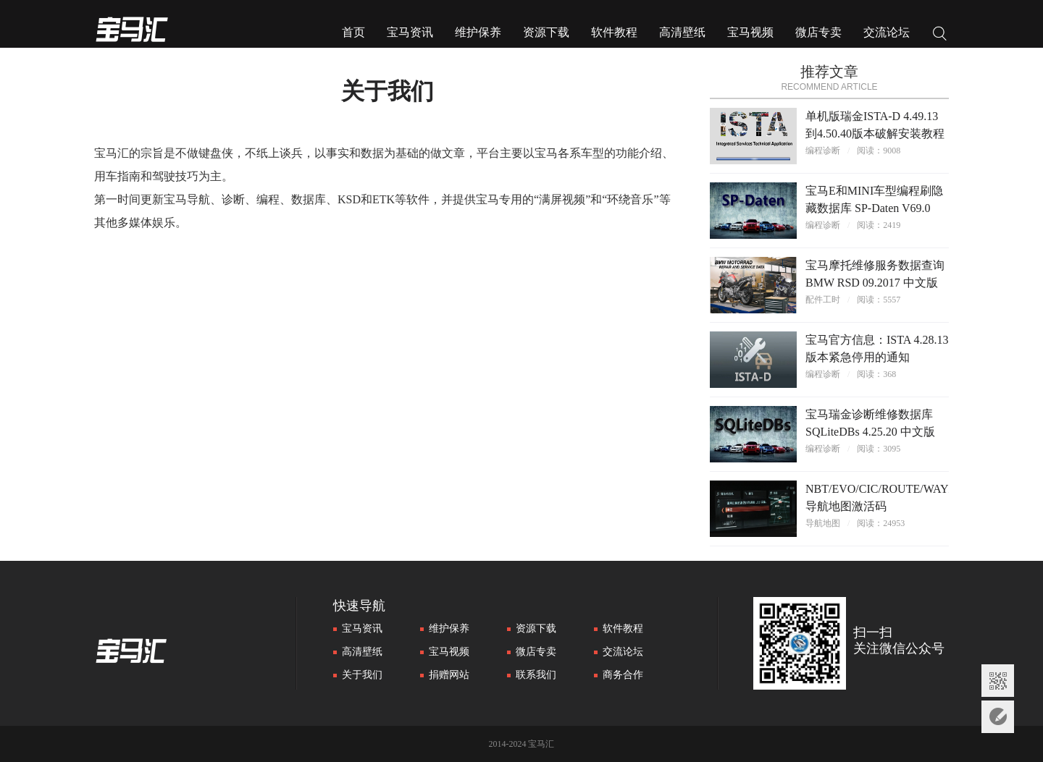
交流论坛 (886, 32)
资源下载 (546, 32)
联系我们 (536, 674)
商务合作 (623, 674)
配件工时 (822, 300)
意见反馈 (997, 716)
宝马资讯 (410, 32)
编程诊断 (822, 150)
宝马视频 (750, 32)
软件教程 (614, 32)
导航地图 (822, 523)
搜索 (940, 35)
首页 (353, 32)
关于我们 (362, 674)
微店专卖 (818, 32)
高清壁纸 (682, 32)
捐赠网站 (449, 674)
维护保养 (478, 32)
